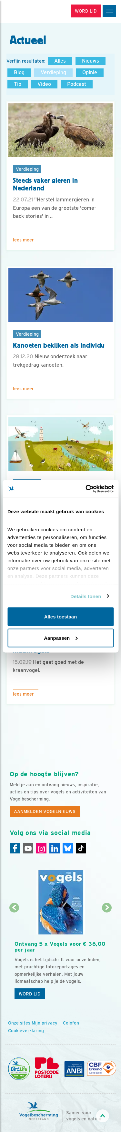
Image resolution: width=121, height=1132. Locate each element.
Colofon (71, 1022)
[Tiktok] (81, 848)
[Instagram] (41, 848)
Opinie (89, 72)
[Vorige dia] (14, 955)
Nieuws (90, 61)
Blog (19, 72)
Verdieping (53, 72)
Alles (60, 61)
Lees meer (23, 239)
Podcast (76, 84)
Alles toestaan (60, 616)
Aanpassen (60, 637)
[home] (32, 11)
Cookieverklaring (26, 1030)
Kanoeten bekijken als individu (59, 345)
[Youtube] (28, 848)
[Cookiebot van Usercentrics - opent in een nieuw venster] (86, 488)
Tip (17, 84)
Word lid (30, 993)
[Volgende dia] (107, 955)
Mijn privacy (44, 1022)
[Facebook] (15, 848)
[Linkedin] (54, 848)
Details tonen (85, 596)
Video (44, 84)
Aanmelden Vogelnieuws (45, 811)
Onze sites (19, 1022)
